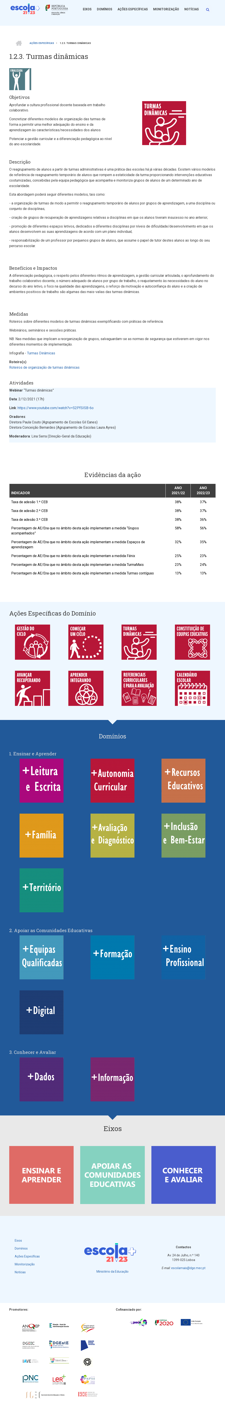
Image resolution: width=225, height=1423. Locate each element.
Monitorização (166, 9)
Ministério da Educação (112, 1271)
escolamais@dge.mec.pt (188, 1268)
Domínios (104, 9)
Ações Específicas (133, 9)
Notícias (191, 9)
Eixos (87, 9)
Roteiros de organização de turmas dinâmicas (44, 367)
